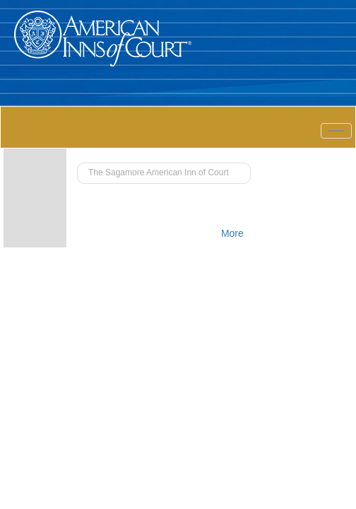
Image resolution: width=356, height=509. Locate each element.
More (232, 233)
